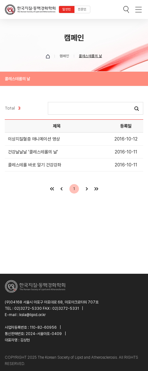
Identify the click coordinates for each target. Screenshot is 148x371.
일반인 (66, 9)
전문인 (82, 9)
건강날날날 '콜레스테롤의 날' (33, 151)
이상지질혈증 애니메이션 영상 (34, 138)
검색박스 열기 (126, 9)
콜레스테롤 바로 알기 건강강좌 (34, 164)
